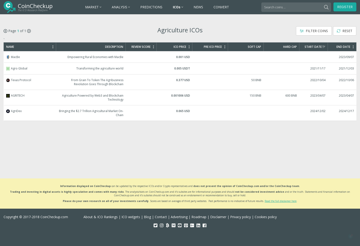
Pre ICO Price (214, 47)
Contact (161, 217)
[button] (350, 236)
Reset (344, 31)
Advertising (179, 217)
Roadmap (198, 217)
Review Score (142, 47)
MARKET (93, 7)
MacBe (180, 57)
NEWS (198, 7)
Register (345, 7)
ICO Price (182, 47)
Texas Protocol (180, 82)
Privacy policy (240, 217)
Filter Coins (314, 31)
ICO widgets (131, 217)
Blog (147, 217)
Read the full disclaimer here (281, 201)
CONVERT (221, 7)
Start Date (315, 47)
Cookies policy (266, 217)
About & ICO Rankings (100, 217)
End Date (345, 47)
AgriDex (180, 113)
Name (30, 47)
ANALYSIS (121, 7)
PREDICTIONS (151, 7)
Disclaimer (218, 217)
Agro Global (180, 68)
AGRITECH (180, 97)
